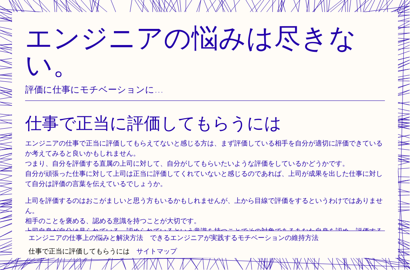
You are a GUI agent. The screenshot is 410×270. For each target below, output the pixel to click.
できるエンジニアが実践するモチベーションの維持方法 (234, 237)
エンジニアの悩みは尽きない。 (190, 51)
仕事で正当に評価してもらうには (79, 251)
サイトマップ (156, 251)
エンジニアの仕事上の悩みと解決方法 (85, 237)
